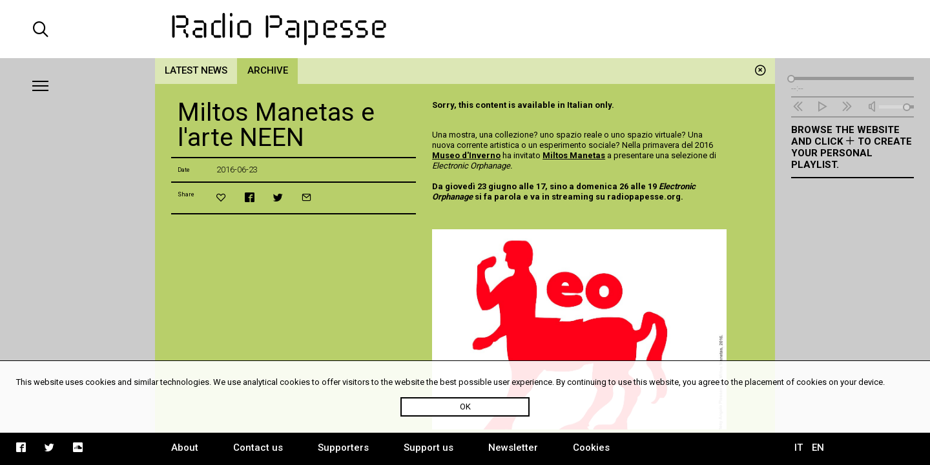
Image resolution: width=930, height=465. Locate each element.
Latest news (196, 70)
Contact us (258, 447)
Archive (267, 70)
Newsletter (513, 447)
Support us (428, 447)
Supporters (343, 447)
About (184, 447)
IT (798, 447)
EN (818, 447)
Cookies (591, 447)
